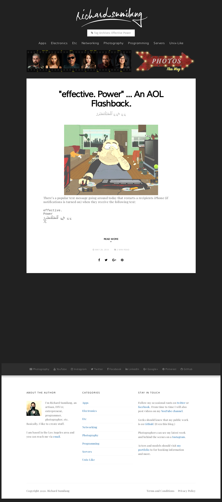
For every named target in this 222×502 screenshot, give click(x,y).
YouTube (60, 371)
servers (159, 43)
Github (149, 426)
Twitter (97, 371)
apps (42, 43)
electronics (59, 43)
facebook (144, 409)
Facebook (114, 371)
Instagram (79, 371)
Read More (111, 241)
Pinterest (169, 371)
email (56, 438)
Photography (39, 371)
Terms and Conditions (160, 492)
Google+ (150, 371)
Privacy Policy (187, 492)
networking (90, 43)
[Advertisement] (111, 314)
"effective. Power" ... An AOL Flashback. (111, 99)
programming (138, 43)
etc (74, 43)
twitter (181, 404)
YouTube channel (172, 413)
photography (114, 43)
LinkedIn (132, 371)
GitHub (186, 371)
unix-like (176, 43)
